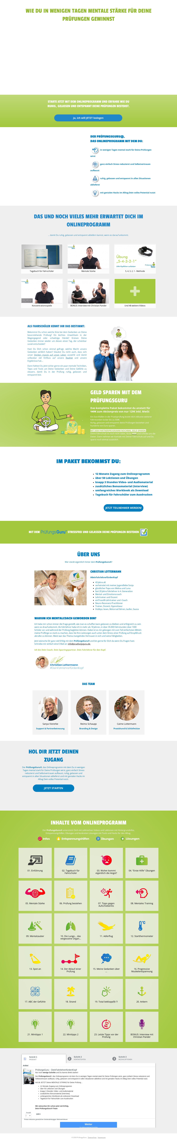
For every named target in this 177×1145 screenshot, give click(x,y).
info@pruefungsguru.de (79, 644)
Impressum (102, 1137)
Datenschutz (92, 1137)
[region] (88, 58)
